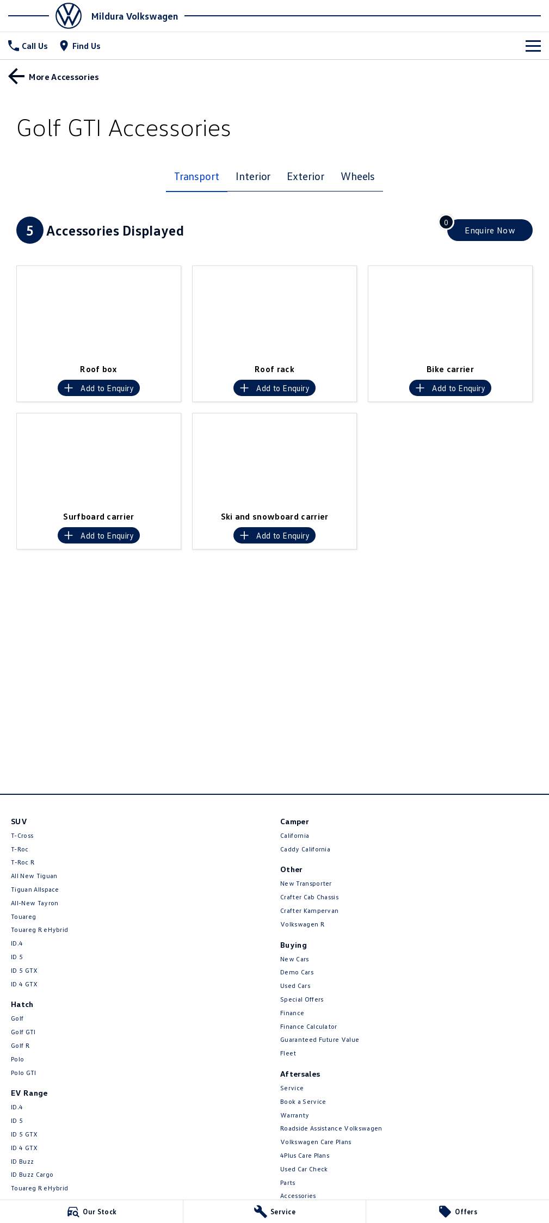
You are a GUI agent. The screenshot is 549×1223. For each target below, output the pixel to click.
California (294, 835)
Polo (17, 1059)
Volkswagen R (302, 924)
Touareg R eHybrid (39, 929)
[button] (99, 312)
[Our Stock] (91, 1211)
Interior (253, 175)
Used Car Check (304, 1169)
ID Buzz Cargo (32, 1174)
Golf (17, 1018)
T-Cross (22, 835)
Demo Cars (296, 972)
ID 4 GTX (24, 984)
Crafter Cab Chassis (309, 897)
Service (292, 1088)
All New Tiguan (34, 876)
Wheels (358, 175)
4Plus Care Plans (304, 1155)
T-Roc (20, 849)
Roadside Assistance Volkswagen (331, 1128)
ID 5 (17, 957)
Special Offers (301, 999)
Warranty (295, 1115)
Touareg (23, 916)
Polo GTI (23, 1072)
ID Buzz (22, 1161)
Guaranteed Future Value (319, 1039)
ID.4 (17, 943)
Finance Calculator (308, 1026)
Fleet (288, 1053)
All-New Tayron (34, 903)
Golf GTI (23, 1032)
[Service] (274, 1211)
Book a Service (303, 1101)
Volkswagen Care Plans (315, 1142)
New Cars (294, 959)
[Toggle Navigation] (533, 45)
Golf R (20, 1045)
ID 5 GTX (24, 970)
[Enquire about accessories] (490, 230)
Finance (292, 1013)
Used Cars (295, 985)
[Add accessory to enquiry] (98, 388)
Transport (196, 175)
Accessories (298, 1195)
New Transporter (306, 883)
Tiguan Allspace (35, 889)
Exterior (305, 175)
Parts (287, 1182)
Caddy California (305, 849)
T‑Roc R (22, 862)
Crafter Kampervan (309, 910)
